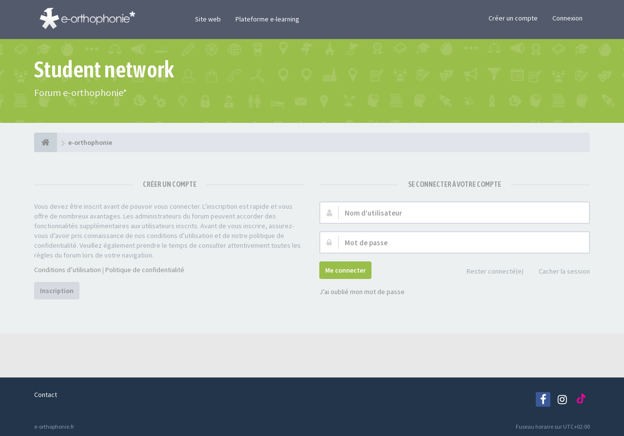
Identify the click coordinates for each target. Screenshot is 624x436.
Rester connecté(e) (490, 272)
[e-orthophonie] (45, 142)
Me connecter (345, 270)
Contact (45, 394)
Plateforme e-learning (267, 19)
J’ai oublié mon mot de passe (362, 291)
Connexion (567, 18)
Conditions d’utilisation (67, 269)
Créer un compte (513, 18)
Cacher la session (559, 272)
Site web (208, 19)
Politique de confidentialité (144, 269)
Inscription (57, 290)
